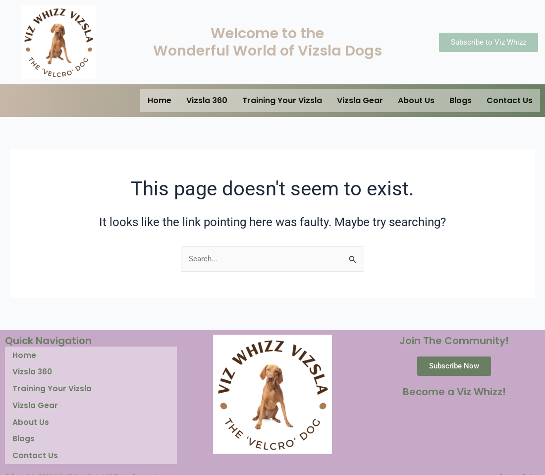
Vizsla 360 (206, 100)
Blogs (460, 100)
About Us (416, 100)
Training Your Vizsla (282, 100)
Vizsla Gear (360, 100)
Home (159, 100)
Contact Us (510, 100)
